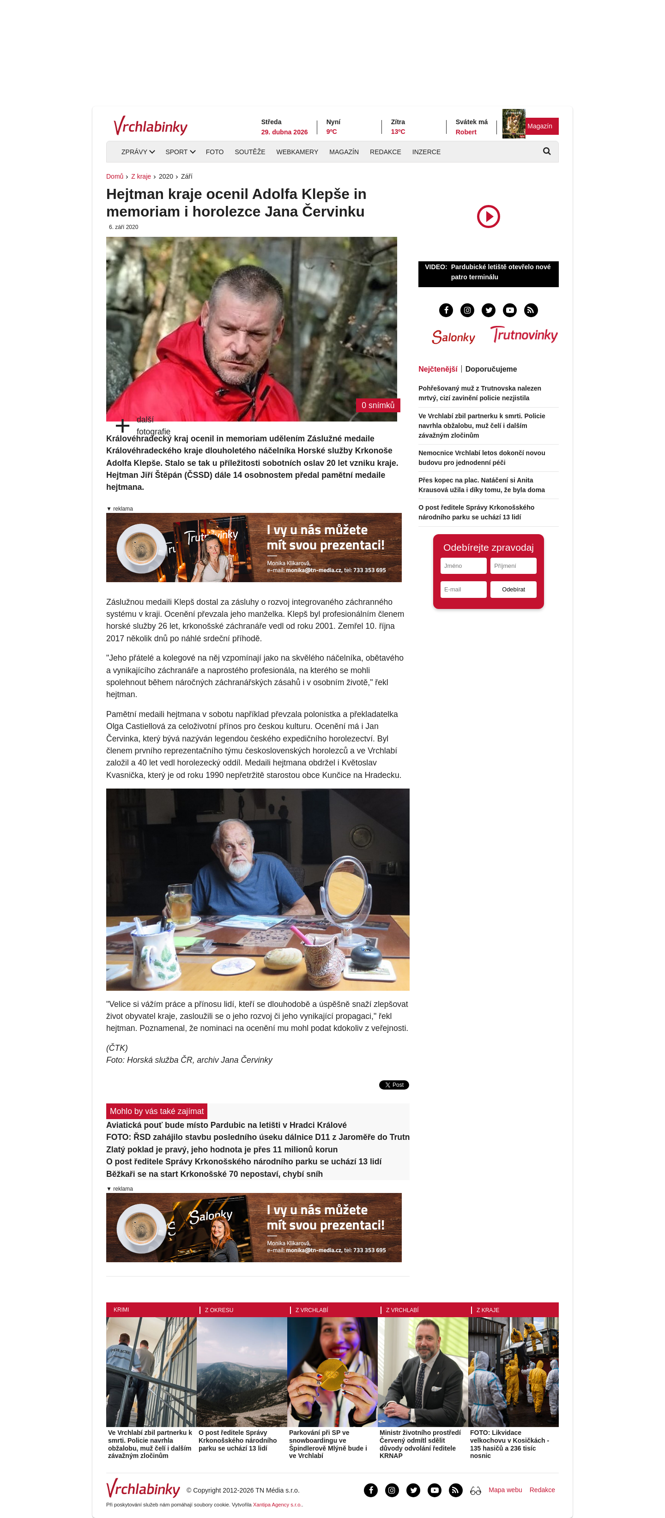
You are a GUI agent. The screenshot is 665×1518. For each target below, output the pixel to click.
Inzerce (426, 152)
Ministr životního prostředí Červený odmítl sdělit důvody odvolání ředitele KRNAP (420, 1444)
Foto (215, 152)
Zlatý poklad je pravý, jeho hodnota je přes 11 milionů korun (222, 1149)
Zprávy (134, 152)
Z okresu (219, 1310)
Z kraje (141, 176)
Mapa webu (505, 1490)
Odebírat (513, 589)
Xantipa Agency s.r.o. (277, 1504)
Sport (176, 152)
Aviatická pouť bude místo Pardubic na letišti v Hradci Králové (226, 1125)
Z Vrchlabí (312, 1310)
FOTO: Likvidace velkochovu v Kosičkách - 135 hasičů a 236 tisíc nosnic (509, 1444)
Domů (114, 176)
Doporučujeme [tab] (491, 369)
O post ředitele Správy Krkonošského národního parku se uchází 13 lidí (243, 1161)
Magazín (539, 126)
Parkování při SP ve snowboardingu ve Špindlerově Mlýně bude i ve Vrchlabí (328, 1444)
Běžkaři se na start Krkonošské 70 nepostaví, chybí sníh (214, 1174)
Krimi (121, 1310)
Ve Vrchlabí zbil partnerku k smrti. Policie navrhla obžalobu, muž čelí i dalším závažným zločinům (481, 425)
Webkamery (298, 152)
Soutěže (250, 152)
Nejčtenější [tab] (437, 369)
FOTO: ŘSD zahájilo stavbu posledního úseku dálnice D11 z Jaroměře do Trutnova (258, 1137)
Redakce (385, 152)
